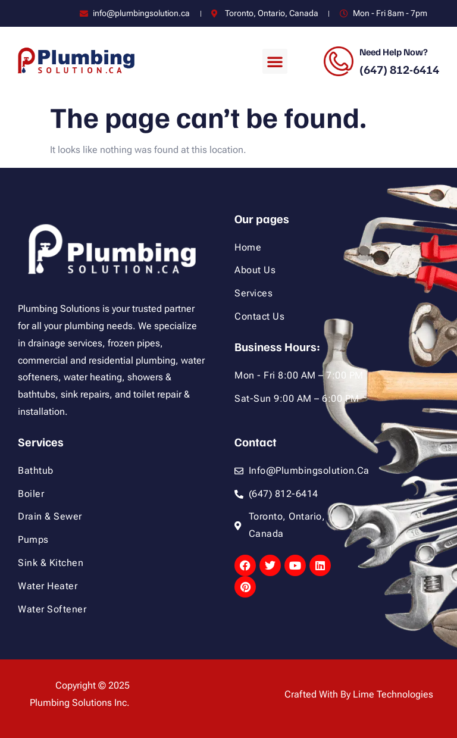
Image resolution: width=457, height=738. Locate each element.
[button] (274, 61)
